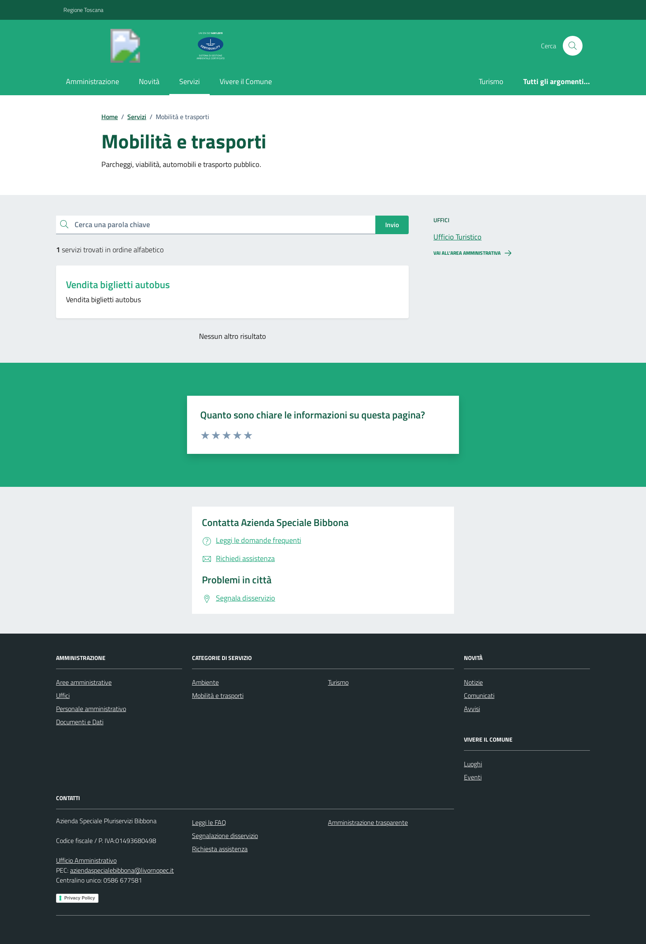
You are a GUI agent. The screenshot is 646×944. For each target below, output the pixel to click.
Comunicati (479, 695)
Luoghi (473, 764)
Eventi (473, 777)
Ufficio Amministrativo (86, 860)
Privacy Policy (79, 897)
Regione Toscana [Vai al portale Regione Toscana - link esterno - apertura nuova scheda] (83, 9)
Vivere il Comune (246, 81)
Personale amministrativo (91, 709)
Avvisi (472, 709)
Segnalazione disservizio (225, 836)
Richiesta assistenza (220, 849)
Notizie (473, 682)
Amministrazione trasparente (368, 822)
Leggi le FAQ (209, 822)
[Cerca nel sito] (573, 46)
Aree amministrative (84, 682)
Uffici (63, 695)
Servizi (189, 81)
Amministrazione (92, 81)
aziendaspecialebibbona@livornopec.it (122, 870)
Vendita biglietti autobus (118, 285)
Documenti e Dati (79, 722)
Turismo (491, 81)
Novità (149, 81)
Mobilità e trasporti (217, 695)
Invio (392, 225)
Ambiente (205, 682)
